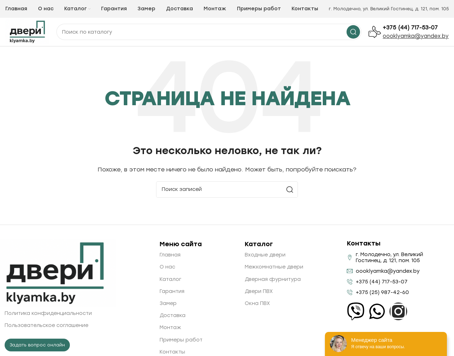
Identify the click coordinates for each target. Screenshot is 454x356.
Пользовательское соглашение (46, 325)
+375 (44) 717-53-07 (410, 27)
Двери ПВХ (259, 291)
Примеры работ (181, 340)
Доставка (173, 315)
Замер (168, 303)
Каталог (170, 279)
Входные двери (265, 255)
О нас (167, 267)
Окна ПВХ (257, 303)
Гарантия (172, 291)
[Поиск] (227, 189)
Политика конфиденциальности (48, 313)
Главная (170, 255)
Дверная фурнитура (273, 279)
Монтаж (170, 327)
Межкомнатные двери (274, 267)
